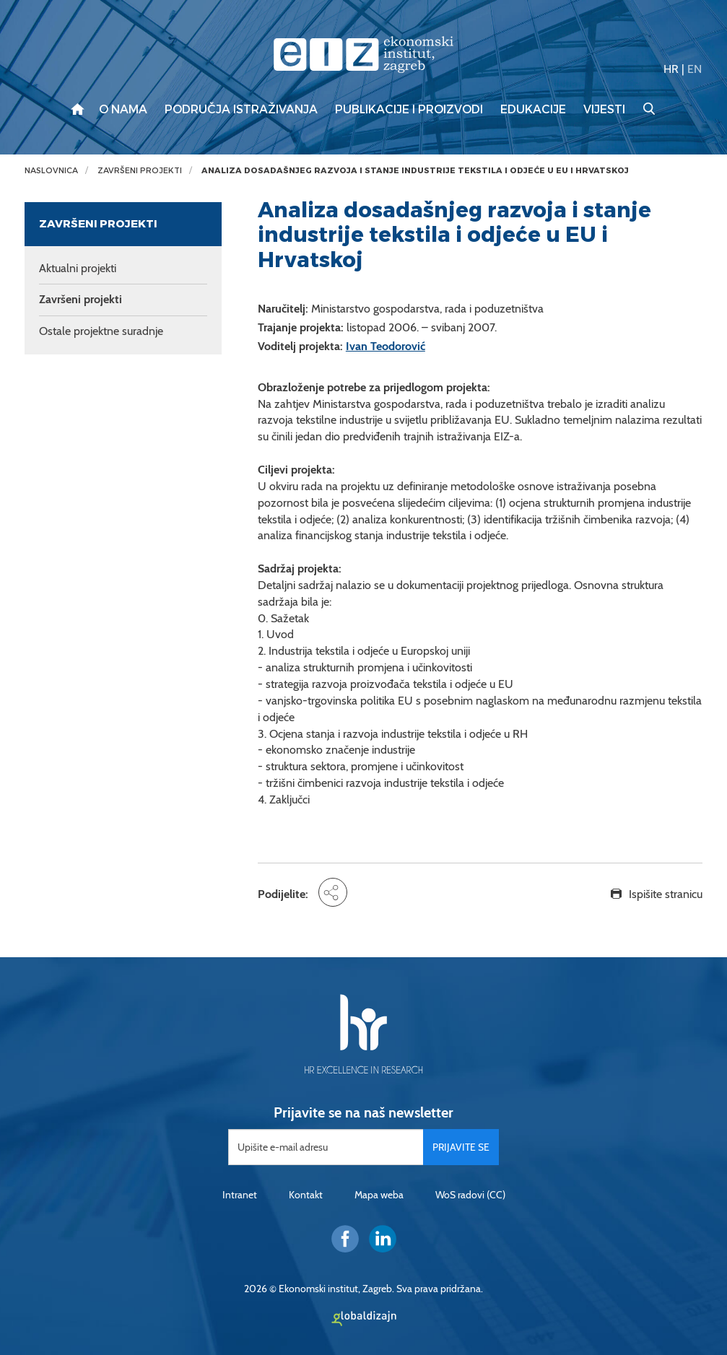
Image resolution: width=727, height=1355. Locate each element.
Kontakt (306, 1194)
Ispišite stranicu (665, 894)
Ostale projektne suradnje (101, 331)
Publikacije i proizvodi (409, 110)
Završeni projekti (139, 170)
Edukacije (533, 110)
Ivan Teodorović (385, 346)
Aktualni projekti (77, 268)
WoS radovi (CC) (470, 1194)
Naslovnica (51, 170)
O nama (123, 110)
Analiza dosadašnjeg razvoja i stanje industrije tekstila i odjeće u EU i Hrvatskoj (415, 170)
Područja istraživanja (241, 110)
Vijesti (604, 110)
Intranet (239, 1194)
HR (671, 69)
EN (694, 69)
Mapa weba (379, 1194)
